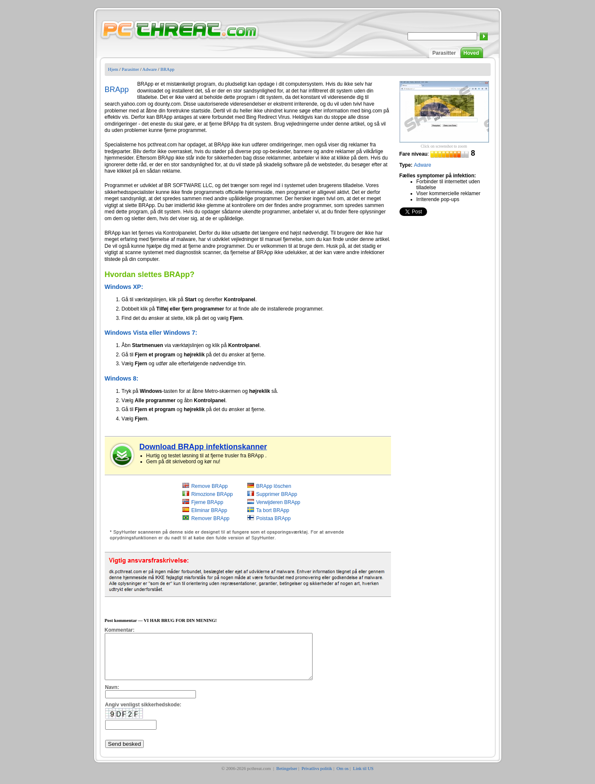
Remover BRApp (210, 518)
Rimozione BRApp (212, 494)
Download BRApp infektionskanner (203, 446)
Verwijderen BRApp (278, 502)
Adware (149, 69)
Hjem (113, 69)
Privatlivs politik (317, 777)
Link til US (363, 777)
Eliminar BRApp (209, 510)
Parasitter (443, 53)
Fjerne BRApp (207, 502)
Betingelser (287, 777)
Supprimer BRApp (276, 494)
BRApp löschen (273, 486)
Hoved (471, 53)
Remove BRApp (209, 486)
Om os (343, 777)
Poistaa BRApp (273, 518)
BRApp (167, 69)
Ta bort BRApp (272, 510)
